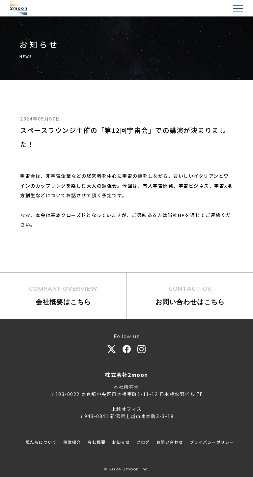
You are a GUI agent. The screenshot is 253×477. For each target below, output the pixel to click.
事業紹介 (72, 442)
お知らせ (121, 442)
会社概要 (96, 442)
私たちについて (41, 442)
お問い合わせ (169, 442)
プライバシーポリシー (212, 442)
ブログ (143, 442)
